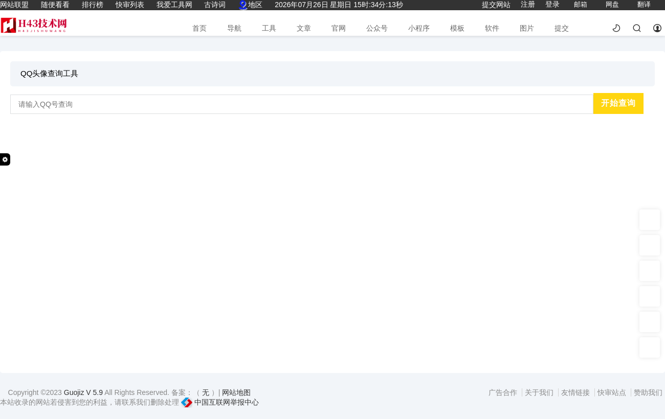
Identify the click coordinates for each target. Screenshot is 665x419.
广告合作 (504, 392)
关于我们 (540, 392)
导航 (234, 28)
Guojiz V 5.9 (84, 392)
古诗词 (215, 5)
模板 (457, 28)
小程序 (419, 28)
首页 (199, 28)
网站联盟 (14, 5)
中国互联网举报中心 (220, 402)
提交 (562, 28)
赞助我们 (648, 392)
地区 (250, 5)
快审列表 (130, 5)
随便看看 (55, 5)
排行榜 (92, 5)
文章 (304, 28)
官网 (338, 28)
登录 (552, 4)
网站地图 (236, 392)
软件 (492, 28)
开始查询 (618, 103)
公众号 (377, 28)
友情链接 (576, 392)
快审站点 (612, 392)
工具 (269, 28)
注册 (528, 4)
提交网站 (496, 5)
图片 (527, 28)
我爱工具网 (174, 5)
